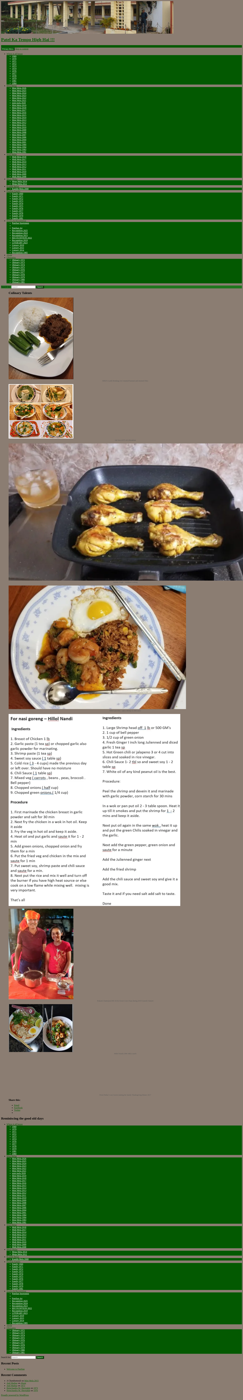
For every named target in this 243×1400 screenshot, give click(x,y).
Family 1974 (17, 203)
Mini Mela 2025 (19, 90)
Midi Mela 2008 (19, 176)
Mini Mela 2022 (19, 98)
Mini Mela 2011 (19, 125)
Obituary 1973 (18, 262)
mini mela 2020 (19, 103)
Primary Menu (8, 49)
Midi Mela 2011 (19, 169)
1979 (14, 78)
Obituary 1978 (18, 275)
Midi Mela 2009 (19, 174)
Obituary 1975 (18, 267)
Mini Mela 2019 (19, 105)
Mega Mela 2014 (19, 181)
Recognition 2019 (20, 240)
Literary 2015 (18, 248)
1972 (14, 63)
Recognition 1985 (20, 252)
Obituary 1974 (18, 265)
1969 (14, 56)
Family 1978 (17, 213)
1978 (14, 76)
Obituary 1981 (18, 282)
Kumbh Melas (13, 186)
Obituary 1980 (18, 279)
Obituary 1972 (18, 260)
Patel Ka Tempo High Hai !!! (28, 39)
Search (4, 46)
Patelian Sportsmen (20, 223)
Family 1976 (17, 208)
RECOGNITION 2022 (22, 238)
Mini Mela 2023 (19, 95)
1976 (14, 71)
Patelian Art (17, 228)
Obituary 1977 (18, 272)
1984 (14, 83)
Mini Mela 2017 (19, 110)
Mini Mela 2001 (19, 142)
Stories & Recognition (16, 221)
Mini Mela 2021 (19, 100)
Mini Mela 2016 (19, 113)
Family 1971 (17, 196)
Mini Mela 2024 (19, 93)
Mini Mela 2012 (19, 122)
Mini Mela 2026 (19, 88)
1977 (14, 73)
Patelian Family (13, 191)
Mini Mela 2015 (19, 115)
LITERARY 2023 (20, 243)
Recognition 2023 (20, 235)
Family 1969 (17, 194)
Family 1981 (17, 218)
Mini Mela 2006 (19, 137)
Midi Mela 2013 (19, 164)
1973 (14, 66)
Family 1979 (17, 216)
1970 (14, 59)
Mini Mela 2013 (19, 120)
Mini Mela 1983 (19, 149)
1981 (14, 81)
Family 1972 (17, 198)
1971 (14, 61)
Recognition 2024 (20, 233)
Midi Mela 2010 (19, 171)
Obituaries (11, 257)
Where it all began (15, 54)
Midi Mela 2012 (19, 167)
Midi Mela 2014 (19, 162)
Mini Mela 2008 (19, 132)
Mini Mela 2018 (19, 108)
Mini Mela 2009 (19, 130)
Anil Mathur (12, 1383)
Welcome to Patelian (16, 1369)
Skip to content (21, 49)
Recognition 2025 (20, 230)
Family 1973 (17, 201)
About (9, 255)
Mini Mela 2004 (19, 140)
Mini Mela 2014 (19, 117)
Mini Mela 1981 (19, 152)
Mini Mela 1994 (19, 147)
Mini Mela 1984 (19, 144)
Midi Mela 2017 (19, 159)
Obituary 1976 (18, 270)
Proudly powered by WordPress (15, 1395)
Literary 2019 (18, 245)
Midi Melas (12, 154)
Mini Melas (12, 86)
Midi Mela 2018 (19, 157)
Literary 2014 (18, 250)
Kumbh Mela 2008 (20, 189)
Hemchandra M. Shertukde (18, 1388)
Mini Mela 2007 (19, 135)
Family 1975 (17, 206)
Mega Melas (12, 179)
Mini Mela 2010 (19, 127)
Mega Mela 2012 (19, 184)
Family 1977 (17, 211)
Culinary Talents (19, 225)
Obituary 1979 (18, 277)
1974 (14, 68)
